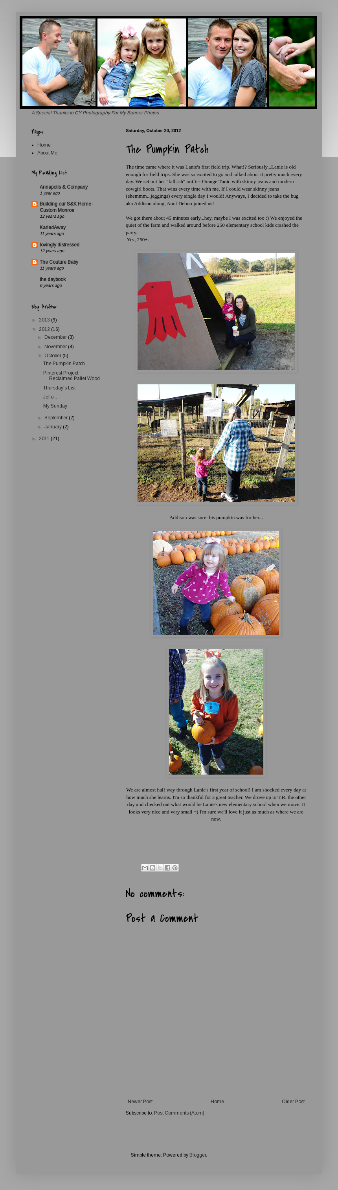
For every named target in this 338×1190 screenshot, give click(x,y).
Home (217, 1101)
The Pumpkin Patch (64, 363)
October (53, 355)
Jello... (50, 397)
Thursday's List (59, 388)
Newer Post (140, 1101)
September (56, 418)
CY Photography (93, 113)
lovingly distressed (59, 245)
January (53, 427)
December (56, 337)
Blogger (197, 1155)
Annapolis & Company (64, 187)
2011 (45, 438)
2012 (45, 329)
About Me (47, 153)
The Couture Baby (59, 262)
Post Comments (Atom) (179, 1113)
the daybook (53, 279)
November (56, 346)
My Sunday (55, 406)
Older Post (293, 1101)
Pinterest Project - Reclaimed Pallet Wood (71, 375)
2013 (45, 320)
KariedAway (53, 227)
